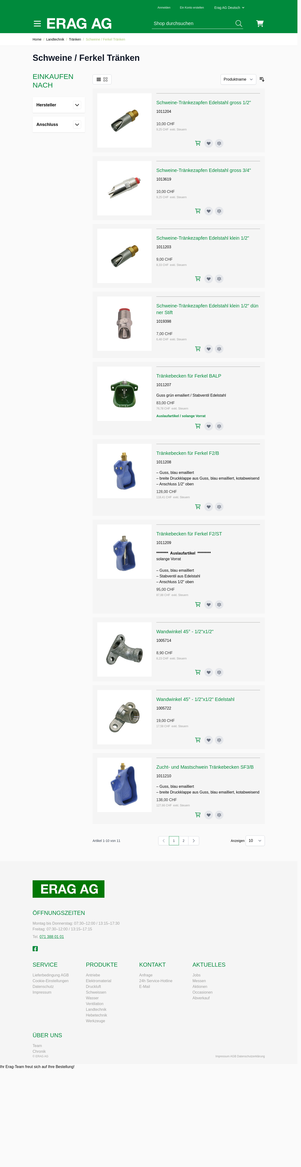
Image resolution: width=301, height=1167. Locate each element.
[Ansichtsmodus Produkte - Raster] (105, 79)
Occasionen (202, 992)
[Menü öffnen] (37, 23)
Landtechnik (55, 39)
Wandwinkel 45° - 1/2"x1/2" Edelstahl (195, 699)
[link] (163, 840)
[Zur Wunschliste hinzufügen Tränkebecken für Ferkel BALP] (208, 426)
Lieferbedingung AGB (51, 975)
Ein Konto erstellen (192, 7)
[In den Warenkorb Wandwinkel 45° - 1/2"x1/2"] (197, 672)
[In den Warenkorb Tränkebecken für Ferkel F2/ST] (197, 604)
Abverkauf (201, 998)
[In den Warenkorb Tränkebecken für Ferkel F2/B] (197, 506)
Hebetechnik (96, 1015)
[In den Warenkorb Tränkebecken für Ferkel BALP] (197, 426)
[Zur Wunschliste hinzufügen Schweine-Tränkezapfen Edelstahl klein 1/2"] (208, 279)
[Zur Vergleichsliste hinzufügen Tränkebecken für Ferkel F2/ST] (219, 604)
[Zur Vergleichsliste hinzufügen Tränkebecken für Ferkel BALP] (219, 426)
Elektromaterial (98, 981)
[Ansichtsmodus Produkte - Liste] (99, 79)
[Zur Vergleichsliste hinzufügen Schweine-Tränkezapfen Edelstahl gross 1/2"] (219, 143)
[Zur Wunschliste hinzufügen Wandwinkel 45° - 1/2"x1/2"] (208, 672)
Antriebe (93, 975)
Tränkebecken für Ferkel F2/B (187, 453)
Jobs (196, 975)
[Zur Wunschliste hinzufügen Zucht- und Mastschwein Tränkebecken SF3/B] (208, 815)
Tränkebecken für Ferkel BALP (188, 376)
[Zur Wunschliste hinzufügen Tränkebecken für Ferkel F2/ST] (208, 604)
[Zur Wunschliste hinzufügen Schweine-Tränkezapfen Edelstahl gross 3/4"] (208, 211)
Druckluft (93, 987)
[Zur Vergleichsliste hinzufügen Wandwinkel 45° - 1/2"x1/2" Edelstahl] (219, 740)
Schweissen (96, 992)
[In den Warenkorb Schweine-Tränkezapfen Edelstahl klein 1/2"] (197, 278)
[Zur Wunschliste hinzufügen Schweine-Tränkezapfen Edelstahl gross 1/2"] (208, 143)
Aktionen (199, 987)
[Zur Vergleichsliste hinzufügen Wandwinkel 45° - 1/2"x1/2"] (219, 672)
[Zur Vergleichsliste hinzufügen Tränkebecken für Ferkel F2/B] (219, 507)
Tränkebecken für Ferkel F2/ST (189, 533)
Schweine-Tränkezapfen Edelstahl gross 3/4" (203, 170)
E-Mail (144, 987)
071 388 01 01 (51, 937)
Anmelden (164, 7)
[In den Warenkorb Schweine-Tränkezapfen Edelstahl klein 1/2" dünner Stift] (197, 348)
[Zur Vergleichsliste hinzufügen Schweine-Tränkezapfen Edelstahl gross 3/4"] (219, 211)
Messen (199, 981)
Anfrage (146, 975)
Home (37, 39)
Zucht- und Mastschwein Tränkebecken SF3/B (205, 767)
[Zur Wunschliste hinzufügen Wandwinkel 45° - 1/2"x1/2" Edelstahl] (208, 740)
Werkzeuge (95, 1021)
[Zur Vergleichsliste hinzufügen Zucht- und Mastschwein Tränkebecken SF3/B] (219, 815)
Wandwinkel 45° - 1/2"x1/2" (184, 631)
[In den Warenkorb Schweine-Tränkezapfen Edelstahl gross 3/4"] (197, 211)
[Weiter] (193, 840)
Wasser (92, 998)
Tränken (75, 39)
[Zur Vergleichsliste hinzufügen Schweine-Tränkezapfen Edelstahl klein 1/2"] (219, 279)
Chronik (39, 1051)
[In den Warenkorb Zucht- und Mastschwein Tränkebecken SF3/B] (197, 814)
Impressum (42, 992)
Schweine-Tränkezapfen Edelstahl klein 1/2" (202, 238)
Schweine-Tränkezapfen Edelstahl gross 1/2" (203, 102)
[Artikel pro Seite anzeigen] (255, 840)
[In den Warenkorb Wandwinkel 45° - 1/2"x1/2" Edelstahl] (197, 740)
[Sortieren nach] (238, 79)
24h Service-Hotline (156, 981)
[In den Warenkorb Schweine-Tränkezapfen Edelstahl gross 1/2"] (197, 143)
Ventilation (95, 1004)
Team (37, 1046)
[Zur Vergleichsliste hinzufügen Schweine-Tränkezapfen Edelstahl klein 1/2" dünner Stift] (219, 349)
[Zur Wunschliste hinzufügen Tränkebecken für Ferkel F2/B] (208, 507)
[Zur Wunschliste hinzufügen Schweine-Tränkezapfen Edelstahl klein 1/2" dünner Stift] (208, 349)
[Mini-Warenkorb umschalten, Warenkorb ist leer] (260, 23)
